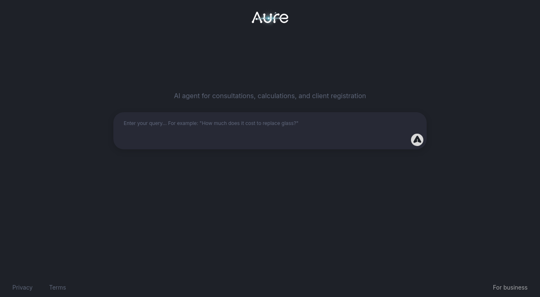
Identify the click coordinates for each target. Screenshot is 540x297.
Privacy (22, 287)
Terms (57, 287)
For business (510, 287)
